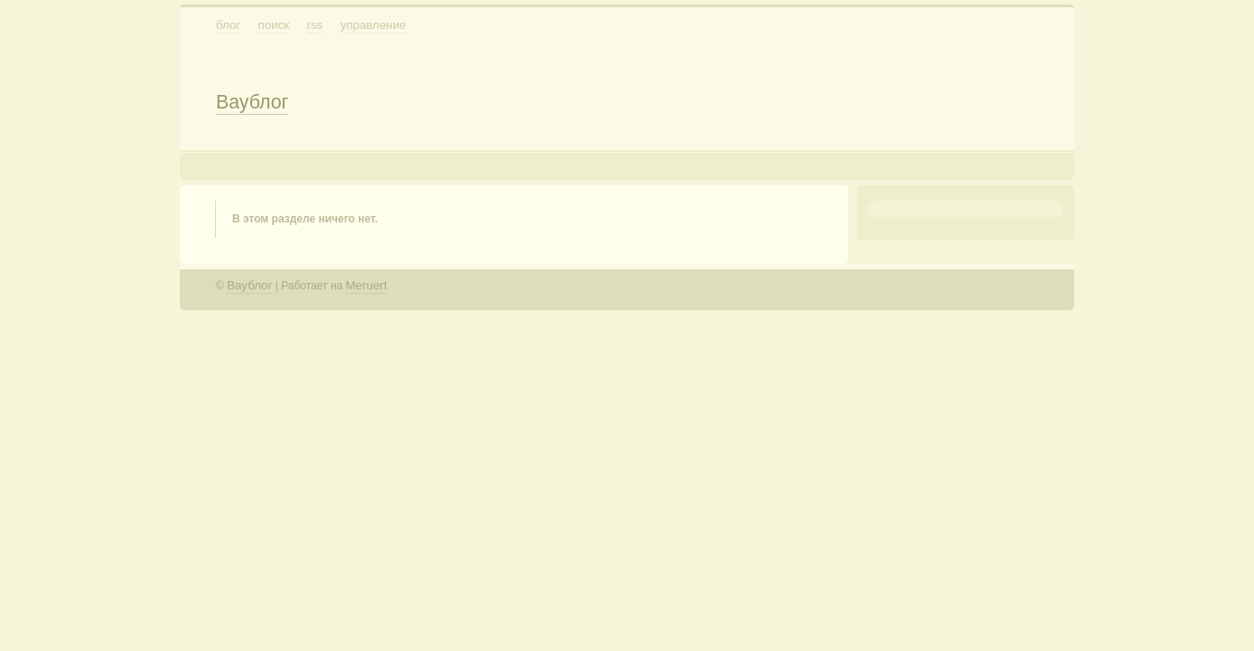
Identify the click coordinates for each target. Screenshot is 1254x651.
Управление (374, 25)
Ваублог (252, 102)
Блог (228, 25)
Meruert (367, 285)
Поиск (274, 25)
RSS (315, 25)
